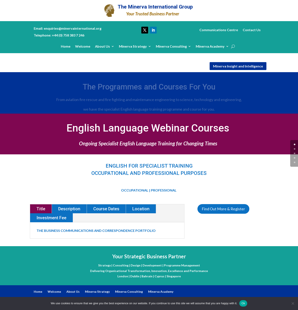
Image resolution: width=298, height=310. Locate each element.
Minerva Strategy (133, 46)
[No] (293, 303)
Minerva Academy (210, 46)
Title (41, 208)
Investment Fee (51, 217)
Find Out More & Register (223, 208)
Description (69, 208)
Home (65, 46)
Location (140, 208)
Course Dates (106, 208)
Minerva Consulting (171, 46)
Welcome (82, 46)
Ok (243, 303)
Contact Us (252, 30)
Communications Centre (218, 30)
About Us (102, 46)
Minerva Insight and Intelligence (238, 66)
